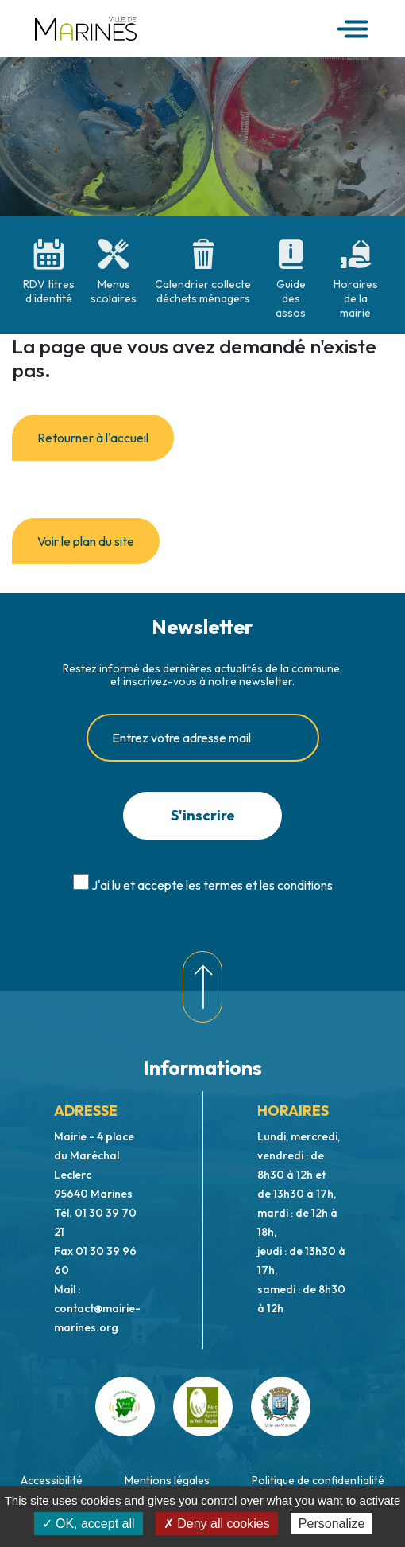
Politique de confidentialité (318, 1480)
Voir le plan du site (85, 541)
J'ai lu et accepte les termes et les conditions (212, 885)
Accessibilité (52, 1480)
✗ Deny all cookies (217, 1523)
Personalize (332, 1523)
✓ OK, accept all (88, 1523)
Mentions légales (167, 1480)
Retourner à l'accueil (92, 438)
